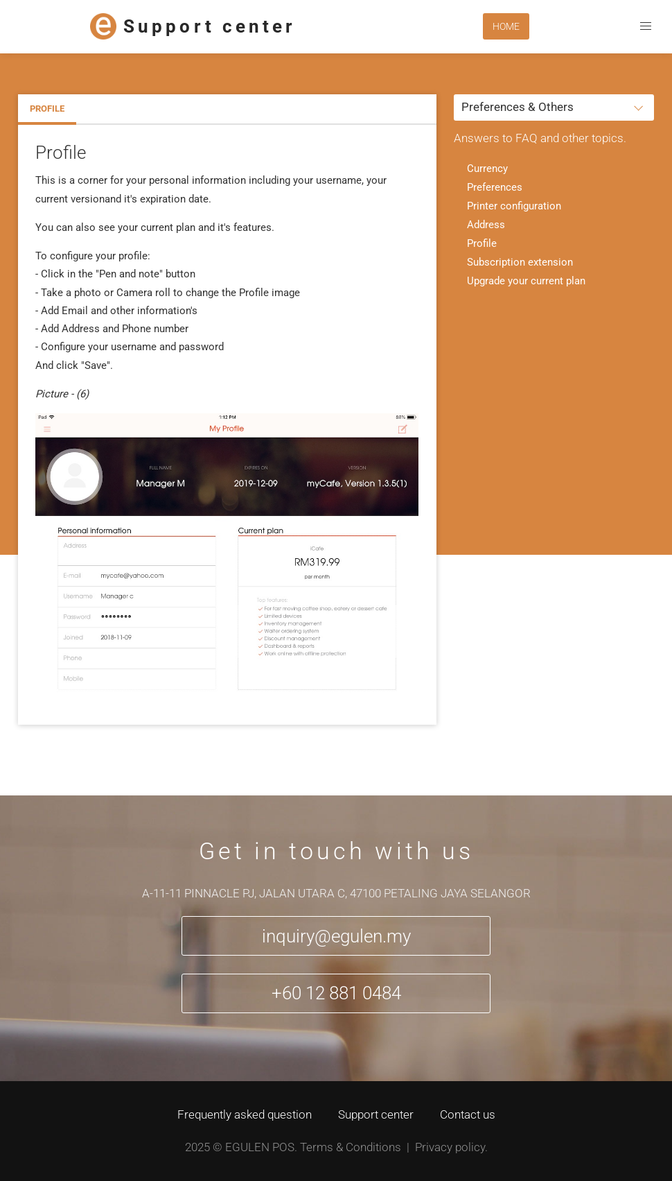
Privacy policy (450, 1147)
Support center (376, 1114)
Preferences (494, 187)
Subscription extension (520, 262)
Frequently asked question (244, 1114)
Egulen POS (259, 1147)
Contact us (467, 1114)
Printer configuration (514, 206)
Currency (487, 168)
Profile (47, 108)
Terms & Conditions (350, 1147)
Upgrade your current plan (526, 281)
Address (486, 224)
